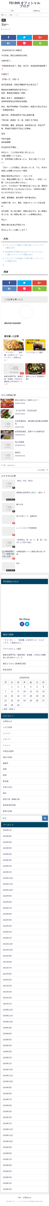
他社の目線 (7, 757)
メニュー (6, 745)
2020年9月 (7, 1028)
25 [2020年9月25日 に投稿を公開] (31, 701)
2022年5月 (7, 920)
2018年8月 (7, 1153)
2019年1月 (7, 1123)
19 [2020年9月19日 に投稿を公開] (37, 696)
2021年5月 (7, 980)
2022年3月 (7, 926)
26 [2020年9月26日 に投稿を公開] (37, 701)
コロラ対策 (7, 727)
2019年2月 (7, 1117)
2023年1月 (7, 872)
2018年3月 (7, 1183)
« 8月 (4, 709)
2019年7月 (7, 1099)
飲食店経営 (7, 670)
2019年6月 (7, 1105)
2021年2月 (7, 998)
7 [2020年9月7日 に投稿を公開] (5, 691)
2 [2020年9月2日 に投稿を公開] (18, 687)
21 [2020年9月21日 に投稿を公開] (5, 701)
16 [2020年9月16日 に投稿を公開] (18, 696)
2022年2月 (7, 932)
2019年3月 (7, 1111)
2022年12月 (8, 878)
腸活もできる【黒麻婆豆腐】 (15, 663)
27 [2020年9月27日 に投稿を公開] (43, 701)
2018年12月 (8, 1129)
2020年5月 (7, 1040)
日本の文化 (7, 787)
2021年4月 (7, 986)
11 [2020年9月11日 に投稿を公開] (31, 691)
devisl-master (12, 323)
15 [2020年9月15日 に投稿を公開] (12, 696)
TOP (12, 11)
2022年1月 (7, 938)
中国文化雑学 (8, 751)
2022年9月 (7, 896)
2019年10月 (8, 1081)
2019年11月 (8, 1075)
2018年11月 (8, 1135)
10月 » (12, 709)
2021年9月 (7, 956)
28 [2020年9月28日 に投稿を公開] (5, 705)
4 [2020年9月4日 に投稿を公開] (30, 687)
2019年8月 (7, 1093)
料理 (5, 775)
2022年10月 (8, 890)
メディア (6, 739)
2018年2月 (7, 1189)
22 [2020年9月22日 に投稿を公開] (12, 701)
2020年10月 (8, 1022)
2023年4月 (7, 854)
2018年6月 (7, 1165)
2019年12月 (8, 1069)
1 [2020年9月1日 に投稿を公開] (11, 687)
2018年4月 (7, 1177)
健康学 (5, 763)
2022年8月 (7, 902)
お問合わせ (36, 11)
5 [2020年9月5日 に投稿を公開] (37, 687)
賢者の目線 (7, 811)
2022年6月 (7, 914)
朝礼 (3, 20)
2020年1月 (7, 1063)
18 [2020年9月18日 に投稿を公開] (31, 696)
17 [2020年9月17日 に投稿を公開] (24, 696)
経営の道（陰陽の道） (12, 799)
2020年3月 (7, 1051)
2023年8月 (7, 836)
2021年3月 (7, 992)
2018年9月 (7, 1147)
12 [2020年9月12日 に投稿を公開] (37, 691)
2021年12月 (8, 944)
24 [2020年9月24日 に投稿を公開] (24, 701)
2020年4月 (7, 1045)
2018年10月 (8, 1141)
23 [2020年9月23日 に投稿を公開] (18, 701)
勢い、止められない (9, 465)
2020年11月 (8, 1016)
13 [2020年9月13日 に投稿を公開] (43, 691)
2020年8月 (7, 1034)
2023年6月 (7, 842)
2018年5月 (7, 1171)
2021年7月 (7, 968)
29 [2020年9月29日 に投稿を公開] (12, 705)
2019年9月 (7, 1087)
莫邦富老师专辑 (9, 805)
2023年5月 (7, 848)
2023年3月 (7, 860)
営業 (5, 769)
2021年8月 (7, 962)
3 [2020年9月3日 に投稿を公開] (24, 687)
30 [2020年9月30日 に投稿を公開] (18, 705)
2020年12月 (8, 1010)
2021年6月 (7, 974)
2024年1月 (7, 830)
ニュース (6, 733)
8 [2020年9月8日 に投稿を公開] (11, 691)
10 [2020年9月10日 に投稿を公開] (24, 691)
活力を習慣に (41, 470)
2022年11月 (8, 884)
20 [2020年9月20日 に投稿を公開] (43, 696)
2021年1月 (7, 1004)
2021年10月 (8, 950)
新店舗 (5, 781)
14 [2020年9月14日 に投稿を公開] (5, 696)
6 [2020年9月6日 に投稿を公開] (43, 687)
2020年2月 (7, 1057)
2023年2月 (7, 866)
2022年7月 (7, 908)
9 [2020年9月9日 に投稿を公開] (18, 691)
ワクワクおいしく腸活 (12, 649)
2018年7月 (7, 1159)
